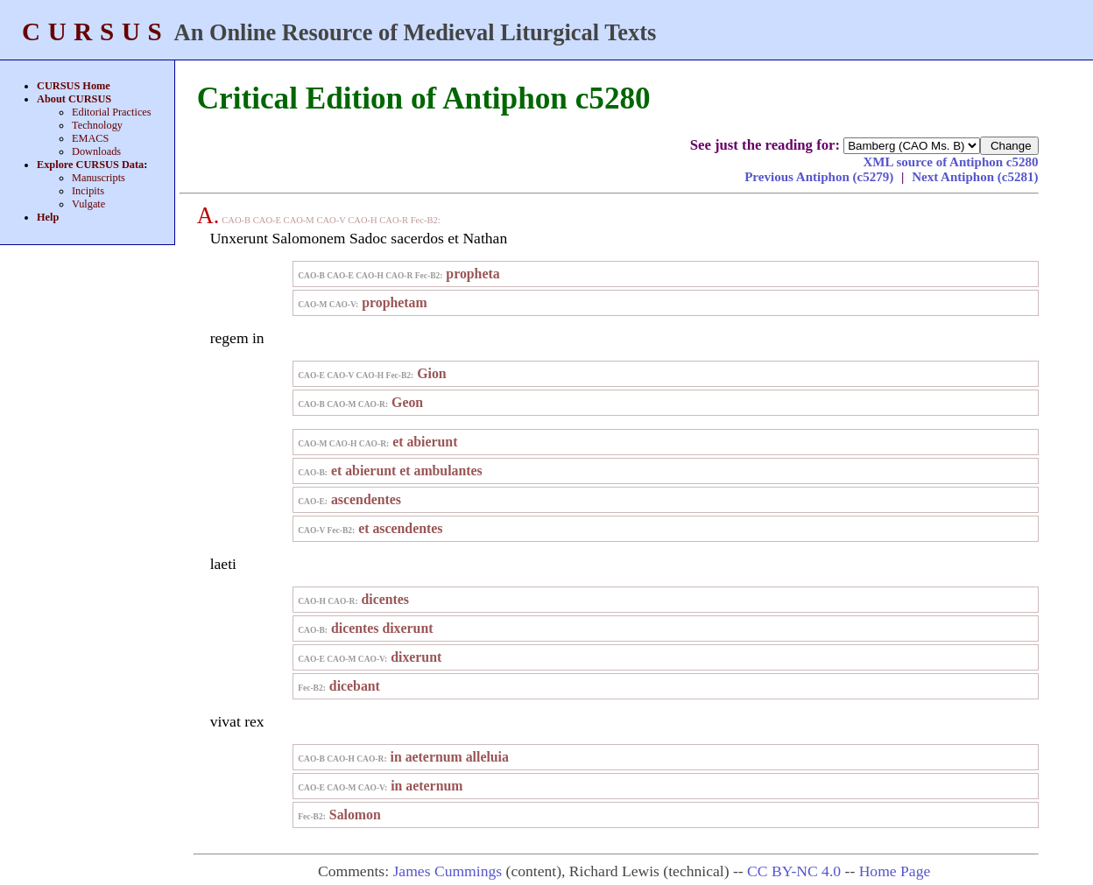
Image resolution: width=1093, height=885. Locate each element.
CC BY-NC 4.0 (794, 871)
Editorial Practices (112, 112)
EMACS (90, 138)
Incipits (88, 191)
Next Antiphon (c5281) (975, 177)
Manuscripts (98, 178)
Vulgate (88, 204)
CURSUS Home (73, 86)
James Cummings (448, 871)
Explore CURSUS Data (90, 164)
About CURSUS (74, 99)
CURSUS (95, 32)
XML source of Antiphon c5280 (950, 162)
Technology (97, 125)
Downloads (96, 151)
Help (48, 217)
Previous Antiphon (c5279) (820, 177)
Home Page (895, 871)
